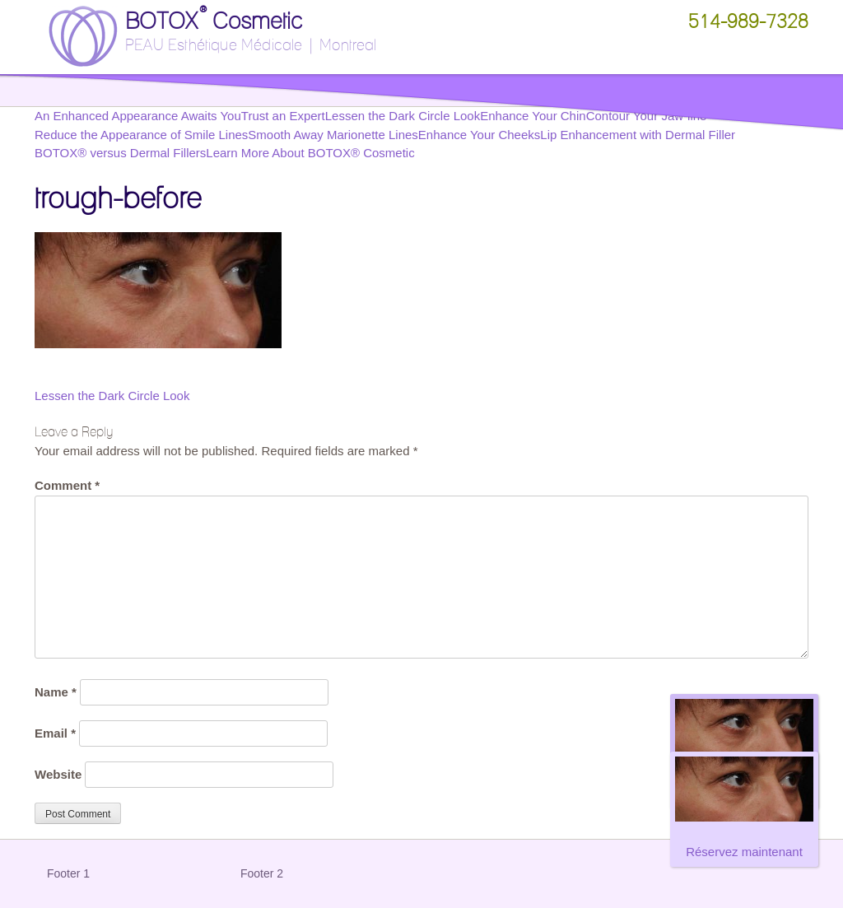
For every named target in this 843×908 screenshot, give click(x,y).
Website (58, 774)
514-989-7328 (748, 21)
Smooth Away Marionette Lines (333, 135)
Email (55, 733)
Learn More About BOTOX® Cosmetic (310, 153)
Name (56, 692)
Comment (67, 485)
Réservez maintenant (744, 852)
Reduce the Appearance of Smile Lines (141, 135)
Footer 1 (68, 873)
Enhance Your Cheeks (479, 135)
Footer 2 (261, 873)
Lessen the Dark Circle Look (112, 396)
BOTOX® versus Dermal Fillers (120, 153)
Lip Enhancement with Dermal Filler (637, 135)
